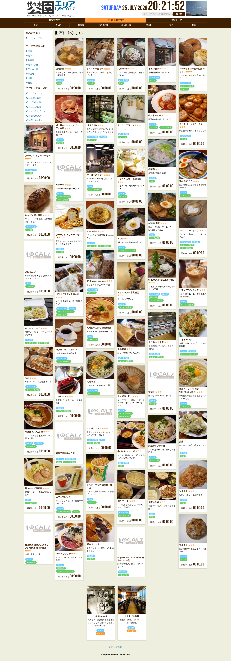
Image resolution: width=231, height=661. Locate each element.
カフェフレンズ (63, 497)
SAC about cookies (96, 281)
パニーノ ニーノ (32, 328)
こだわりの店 (33, 102)
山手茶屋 (122, 349)
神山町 (149, 25)
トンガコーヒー (125, 396)
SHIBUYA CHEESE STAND (161, 280)
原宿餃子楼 (153, 502)
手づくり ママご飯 (126, 451)
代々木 (58, 25)
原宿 (35, 25)
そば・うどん (93, 393)
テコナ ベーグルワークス (191, 124)
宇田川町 (38, 443)
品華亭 (151, 169)
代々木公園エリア (115, 20)
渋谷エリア (176, 20)
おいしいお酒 (33, 106)
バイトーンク (185, 339)
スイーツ (184, 89)
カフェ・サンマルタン (66, 349)
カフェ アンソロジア (189, 290)
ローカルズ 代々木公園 (51, 8)
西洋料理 (153, 297)
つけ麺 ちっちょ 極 (34, 432)
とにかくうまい (34, 93)
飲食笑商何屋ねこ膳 (65, 453)
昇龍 (181, 441)
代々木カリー (154, 115)
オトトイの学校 (131, 616)
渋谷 (171, 25)
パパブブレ (92, 125)
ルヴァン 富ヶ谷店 (33, 215)
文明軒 (151, 392)
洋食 (97, 443)
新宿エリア (54, 20)
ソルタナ (183, 491)
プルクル (183, 545)
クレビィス (61, 396)
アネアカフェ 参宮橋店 (128, 292)
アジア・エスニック (127, 250)
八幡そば (91, 381)
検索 (179, 14)
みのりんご (30, 272)
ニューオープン (34, 38)
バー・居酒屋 (166, 127)
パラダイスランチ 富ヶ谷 (67, 294)
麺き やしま (123, 501)
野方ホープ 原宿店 (33, 488)
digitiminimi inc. (111, 654)
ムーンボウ (92, 231)
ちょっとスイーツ (35, 111)
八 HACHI (122, 69)
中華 (59, 83)
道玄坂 (100, 630)
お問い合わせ (115, 647)
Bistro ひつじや (63, 553)
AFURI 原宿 (153, 223)
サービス (100, 633)
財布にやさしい (34, 120)
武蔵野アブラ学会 (156, 446)
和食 (121, 83)
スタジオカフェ (94, 428)
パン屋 (91, 83)
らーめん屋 (185, 195)
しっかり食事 (33, 97)
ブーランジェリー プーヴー (38, 156)
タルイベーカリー (95, 69)
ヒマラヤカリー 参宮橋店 (129, 179)
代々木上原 (126, 25)
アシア (121, 238)
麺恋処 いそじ (185, 181)
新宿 (194, 25)
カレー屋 (153, 127)
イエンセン (153, 69)
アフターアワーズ (126, 125)
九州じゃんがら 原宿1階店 (99, 328)
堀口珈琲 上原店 (156, 342)
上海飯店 (60, 69)
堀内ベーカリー (94, 544)
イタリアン (31, 343)
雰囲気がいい (33, 115)
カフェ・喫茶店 (187, 86)
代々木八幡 (103, 25)
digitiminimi (101, 616)
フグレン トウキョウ (189, 230)
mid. (27, 378)
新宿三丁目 (70, 459)
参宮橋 (81, 25)
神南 (102, 440)
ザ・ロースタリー (95, 175)
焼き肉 (60, 143)
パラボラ (60, 185)
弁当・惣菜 (61, 315)
